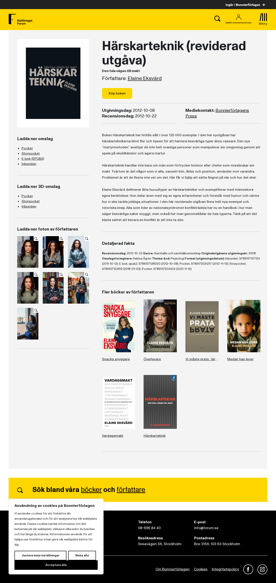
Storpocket (31, 153)
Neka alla (82, 555)
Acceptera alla (56, 565)
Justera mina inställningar (40, 555)
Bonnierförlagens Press (217, 113)
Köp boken (117, 93)
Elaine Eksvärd (145, 78)
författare (131, 490)
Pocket (27, 148)
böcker (91, 490)
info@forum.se (206, 527)
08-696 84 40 (149, 527)
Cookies (200, 569)
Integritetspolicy (225, 569)
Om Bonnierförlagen (172, 569)
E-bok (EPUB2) (33, 158)
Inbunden (29, 164)
